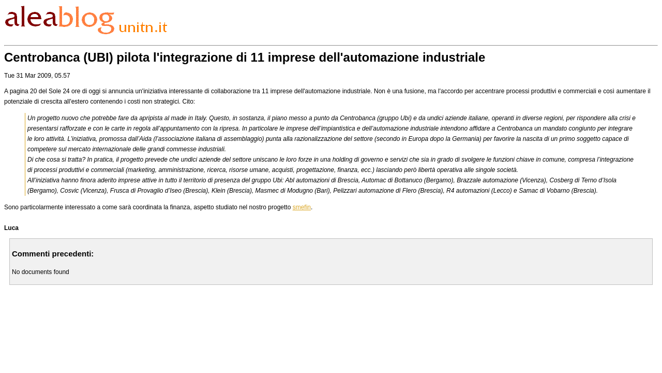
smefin (302, 207)
